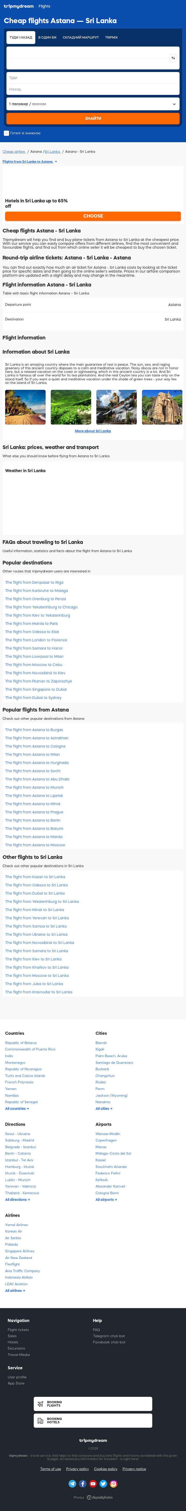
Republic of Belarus (21, 1043)
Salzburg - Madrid (19, 1140)
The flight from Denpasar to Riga (34, 582)
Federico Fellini (108, 1173)
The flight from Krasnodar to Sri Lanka (38, 992)
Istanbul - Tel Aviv (19, 1160)
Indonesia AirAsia (18, 1277)
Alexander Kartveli (110, 1186)
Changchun (105, 1075)
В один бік (47, 37)
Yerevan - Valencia (20, 1186)
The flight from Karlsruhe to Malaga (36, 590)
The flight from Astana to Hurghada (37, 763)
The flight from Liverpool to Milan (34, 656)
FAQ (96, 1330)
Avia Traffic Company (22, 1271)
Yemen (10, 1089)
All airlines (14, 1290)
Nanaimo (103, 1102)
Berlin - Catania (18, 1153)
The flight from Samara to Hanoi (33, 648)
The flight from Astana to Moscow (35, 845)
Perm (100, 1089)
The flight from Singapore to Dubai (36, 689)
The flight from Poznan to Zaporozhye (38, 681)
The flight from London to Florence (36, 640)
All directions (16, 1199)
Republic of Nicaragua (23, 1069)
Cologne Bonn (107, 1193)
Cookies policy (105, 1469)
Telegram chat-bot (109, 1336)
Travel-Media (19, 1354)
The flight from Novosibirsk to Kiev (35, 673)
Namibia (12, 1095)
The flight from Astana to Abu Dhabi (37, 779)
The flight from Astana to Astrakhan (37, 738)
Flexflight (12, 1264)
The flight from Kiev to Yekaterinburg (37, 615)
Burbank (102, 1069)
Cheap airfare (14, 151)
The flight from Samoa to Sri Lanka (36, 926)
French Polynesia (19, 1082)
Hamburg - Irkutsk (19, 1166)
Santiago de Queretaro (114, 1062)
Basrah (101, 1043)
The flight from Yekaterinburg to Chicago (41, 607)
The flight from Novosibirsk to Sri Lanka (39, 943)
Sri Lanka (53, 151)
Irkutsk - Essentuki (19, 1173)
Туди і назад (21, 37)
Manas (101, 1147)
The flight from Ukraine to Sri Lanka (36, 934)
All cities (103, 1108)
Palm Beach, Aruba (111, 1056)
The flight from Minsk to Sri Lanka (34, 910)
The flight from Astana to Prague (34, 812)
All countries (16, 1108)
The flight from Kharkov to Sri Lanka (37, 967)
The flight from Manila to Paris (31, 623)
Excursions (16, 1348)
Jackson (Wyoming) (112, 1095)
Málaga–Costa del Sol (113, 1153)
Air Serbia (13, 1238)
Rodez (101, 1082)
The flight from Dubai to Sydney (33, 697)
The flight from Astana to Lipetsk (34, 795)
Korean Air (13, 1231)
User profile (17, 1377)
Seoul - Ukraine (17, 1134)
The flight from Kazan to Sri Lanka (35, 877)
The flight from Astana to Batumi (34, 828)
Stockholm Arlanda (111, 1166)
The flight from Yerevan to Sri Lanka (37, 918)
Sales (12, 1336)
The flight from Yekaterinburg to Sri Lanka (42, 901)
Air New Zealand (18, 1258)
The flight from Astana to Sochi (32, 771)
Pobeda (11, 1244)
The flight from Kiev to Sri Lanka (33, 959)
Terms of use (50, 1469)
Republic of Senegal (21, 1102)
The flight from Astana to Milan (32, 754)
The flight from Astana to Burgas (34, 730)
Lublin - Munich (17, 1180)
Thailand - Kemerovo (22, 1193)
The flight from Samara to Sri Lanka (36, 951)
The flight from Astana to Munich (34, 787)
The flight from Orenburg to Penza (35, 599)
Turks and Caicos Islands (25, 1075)
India (9, 1056)
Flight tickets (18, 1330)
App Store (16, 1383)
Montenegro (15, 1062)
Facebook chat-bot (109, 1342)
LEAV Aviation (16, 1284)
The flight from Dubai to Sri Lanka (35, 893)
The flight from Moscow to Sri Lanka (37, 975)
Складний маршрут (81, 37)
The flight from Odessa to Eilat (32, 632)
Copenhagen (106, 1140)
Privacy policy (77, 1469)
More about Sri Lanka (93, 431)
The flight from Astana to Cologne (35, 746)
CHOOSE (93, 216)
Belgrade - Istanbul (20, 1147)
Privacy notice (134, 1469)
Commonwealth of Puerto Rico (30, 1049)
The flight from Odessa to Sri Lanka (36, 885)
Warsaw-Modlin (108, 1134)
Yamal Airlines (16, 1225)
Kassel (101, 1160)
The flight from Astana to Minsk (33, 804)
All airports (105, 1199)
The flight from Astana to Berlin (33, 820)
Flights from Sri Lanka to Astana (28, 161)
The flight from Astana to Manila (33, 837)
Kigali (100, 1049)
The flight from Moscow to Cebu (33, 665)
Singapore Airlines (19, 1251)
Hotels (13, 1342)
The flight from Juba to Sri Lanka (34, 984)
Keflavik (102, 1180)
